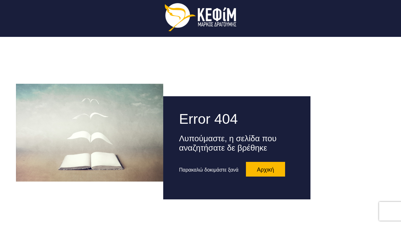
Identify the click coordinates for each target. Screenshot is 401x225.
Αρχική (265, 170)
